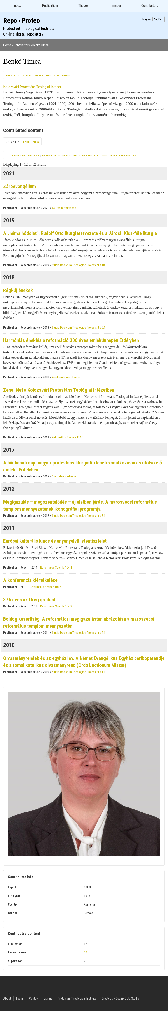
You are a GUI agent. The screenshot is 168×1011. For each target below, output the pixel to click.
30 (85, 952)
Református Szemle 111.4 (68, 437)
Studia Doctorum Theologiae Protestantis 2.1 (78, 632)
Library (48, 998)
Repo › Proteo (21, 21)
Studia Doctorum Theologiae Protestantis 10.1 (79, 265)
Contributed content (22, 155)
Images (117, 5)
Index (17, 5)
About (7, 998)
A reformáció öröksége (66, 377)
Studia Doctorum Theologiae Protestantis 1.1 (78, 672)
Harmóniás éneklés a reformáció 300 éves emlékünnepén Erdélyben (71, 340)
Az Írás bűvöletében (64, 208)
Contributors (149, 5)
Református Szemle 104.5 (45, 587)
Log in (20, 998)
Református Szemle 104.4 (56, 567)
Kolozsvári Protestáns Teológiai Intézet (32, 87)
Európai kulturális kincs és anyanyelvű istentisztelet (55, 541)
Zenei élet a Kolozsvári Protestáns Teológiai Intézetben (58, 390)
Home (7, 45)
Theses (83, 5)
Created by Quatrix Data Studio (120, 998)
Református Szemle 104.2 (56, 606)
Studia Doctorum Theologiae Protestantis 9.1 (78, 327)
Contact (33, 998)
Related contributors (91, 155)
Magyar (146, 19)
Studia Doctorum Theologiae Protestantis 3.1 (78, 515)
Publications (50, 5)
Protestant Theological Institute (77, 998)
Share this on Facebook (53, 75)
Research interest (56, 155)
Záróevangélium (19, 186)
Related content (19, 75)
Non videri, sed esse (64, 476)
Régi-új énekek (18, 290)
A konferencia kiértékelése (30, 580)
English (158, 19)
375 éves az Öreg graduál (29, 600)
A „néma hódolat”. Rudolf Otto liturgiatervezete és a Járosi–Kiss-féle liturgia (80, 233)
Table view (31, 141)
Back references (123, 155)
